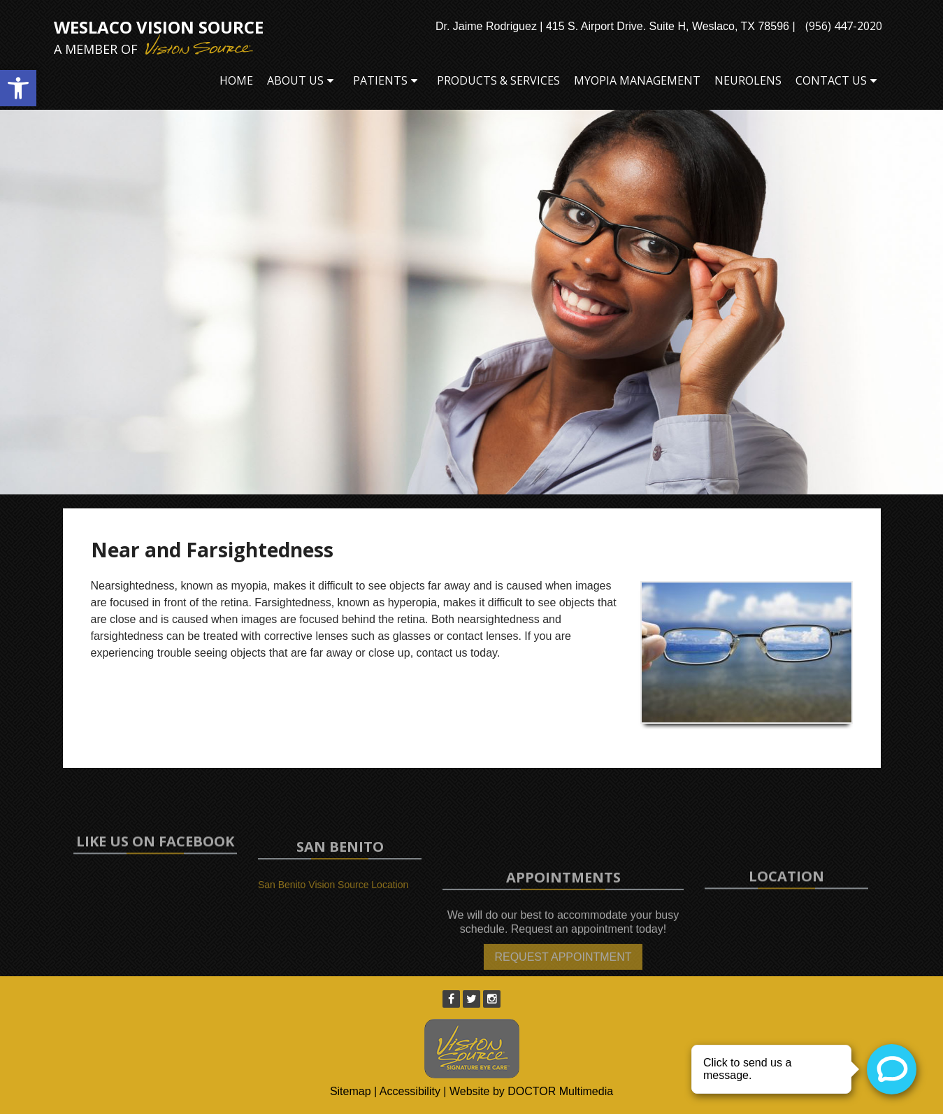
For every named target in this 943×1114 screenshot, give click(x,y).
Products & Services (498, 80)
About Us (295, 80)
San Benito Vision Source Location (333, 896)
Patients (380, 80)
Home (236, 80)
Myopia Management (637, 80)
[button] (18, 88)
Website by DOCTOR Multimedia (531, 1091)
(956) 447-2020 (843, 26)
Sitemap (350, 1091)
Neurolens (748, 80)
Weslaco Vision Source (159, 37)
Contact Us (831, 80)
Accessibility (410, 1091)
